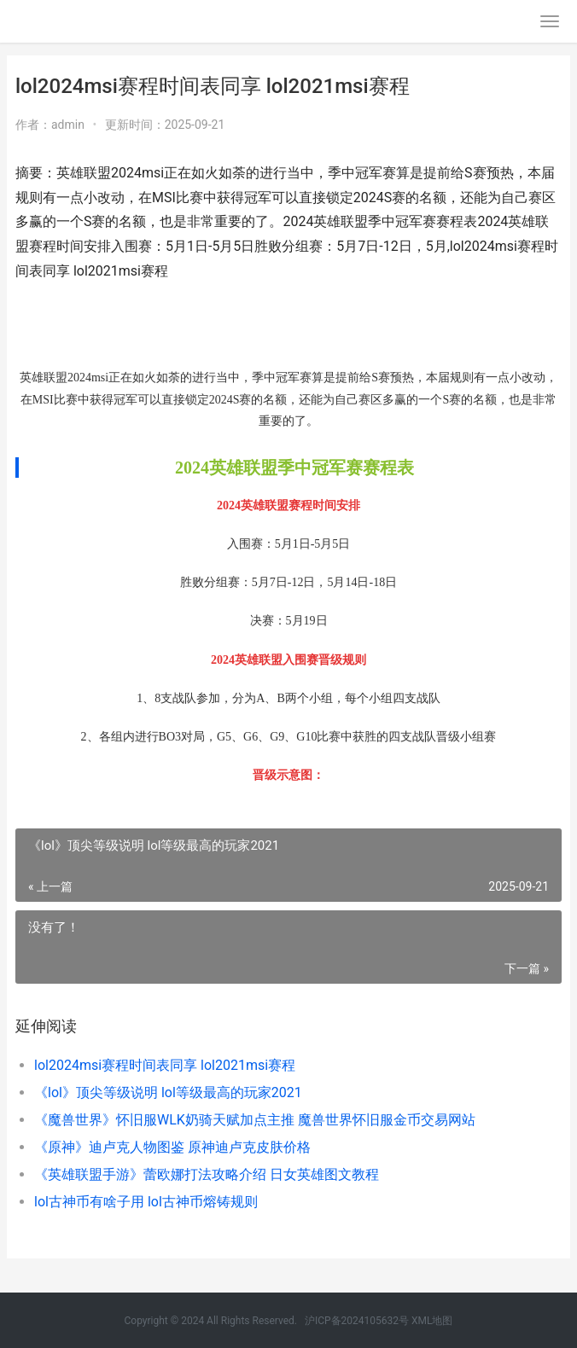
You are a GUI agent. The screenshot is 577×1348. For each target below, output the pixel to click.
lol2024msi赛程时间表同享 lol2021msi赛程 (164, 1065)
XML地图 (431, 1321)
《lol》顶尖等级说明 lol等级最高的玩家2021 (168, 1092)
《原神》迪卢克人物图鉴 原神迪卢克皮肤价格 (172, 1147)
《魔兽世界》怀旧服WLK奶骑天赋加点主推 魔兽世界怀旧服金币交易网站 (254, 1120)
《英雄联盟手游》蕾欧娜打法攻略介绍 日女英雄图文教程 (206, 1174)
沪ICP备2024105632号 (357, 1321)
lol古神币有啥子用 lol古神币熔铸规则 (146, 1202)
